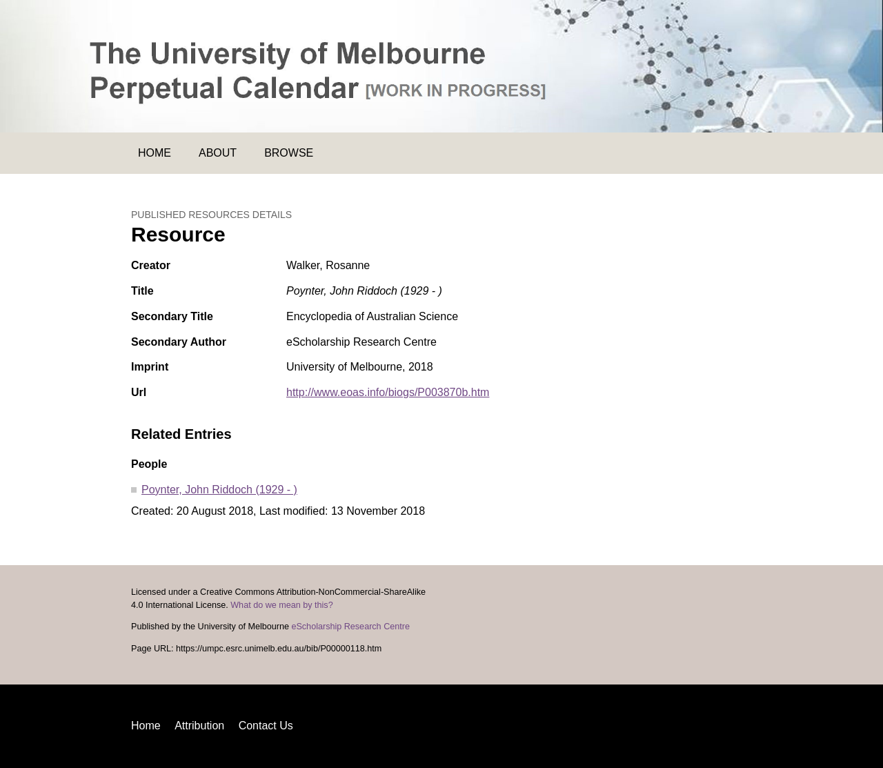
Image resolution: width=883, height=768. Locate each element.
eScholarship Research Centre (350, 626)
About (218, 153)
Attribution (199, 725)
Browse (288, 153)
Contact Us (266, 725)
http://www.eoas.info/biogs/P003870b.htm (387, 392)
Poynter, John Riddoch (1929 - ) (219, 489)
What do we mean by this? (281, 605)
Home (154, 153)
